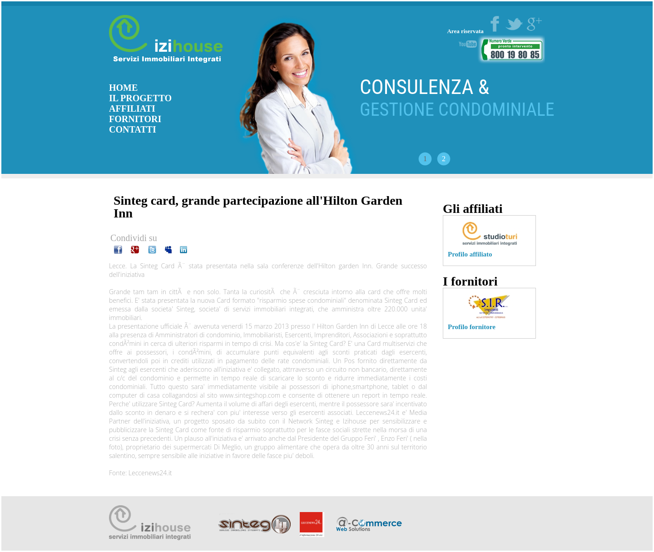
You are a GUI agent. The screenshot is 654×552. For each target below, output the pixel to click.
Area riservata (466, 31)
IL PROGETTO (140, 98)
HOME (123, 88)
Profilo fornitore (471, 326)
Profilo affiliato (470, 254)
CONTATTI (132, 129)
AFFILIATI (132, 108)
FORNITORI (135, 119)
